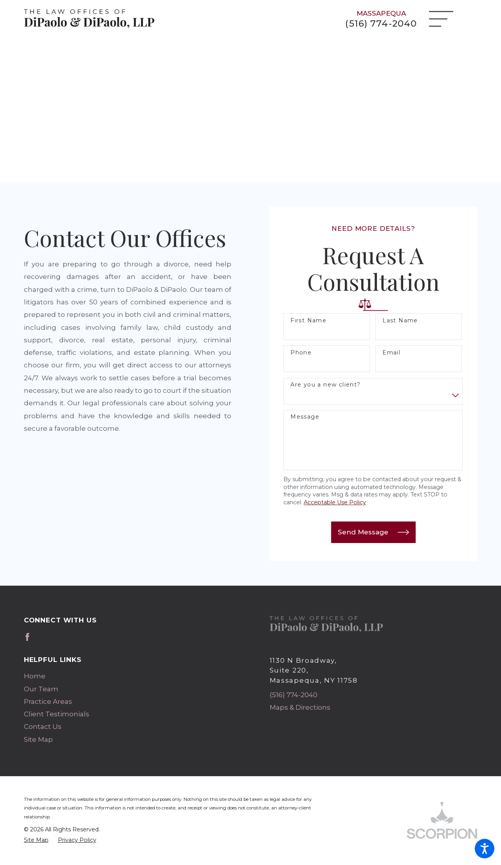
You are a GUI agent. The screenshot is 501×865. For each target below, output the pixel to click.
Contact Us (42, 726)
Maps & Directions (300, 707)
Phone (301, 352)
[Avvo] (41, 637)
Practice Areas (48, 701)
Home (34, 676)
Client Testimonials (56, 714)
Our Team (41, 689)
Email (391, 352)
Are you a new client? (325, 384)
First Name (308, 320)
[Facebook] (27, 637)
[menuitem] (128, 676)
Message (304, 417)
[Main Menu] (441, 19)
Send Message (373, 532)
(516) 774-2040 (381, 23)
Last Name (400, 320)
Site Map (38, 739)
